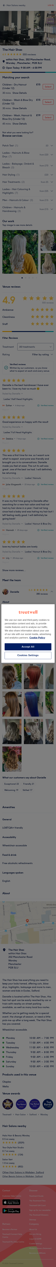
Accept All (28, 646)
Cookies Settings (28, 655)
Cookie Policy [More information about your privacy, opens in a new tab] (37, 637)
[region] (28, 633)
